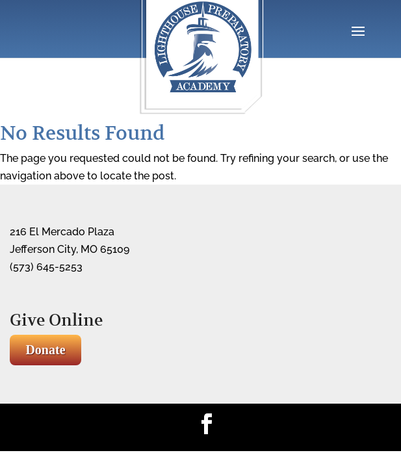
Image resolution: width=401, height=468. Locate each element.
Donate (45, 350)
